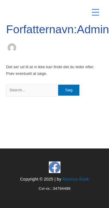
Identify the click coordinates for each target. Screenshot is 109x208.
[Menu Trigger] (95, 12)
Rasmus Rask (75, 179)
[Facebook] (54, 167)
